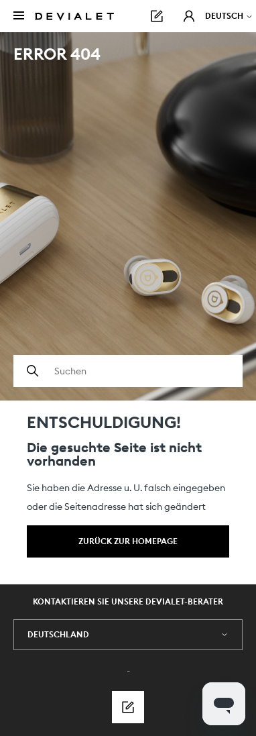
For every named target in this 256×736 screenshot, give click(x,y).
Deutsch (229, 16)
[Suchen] (128, 371)
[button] (189, 16)
